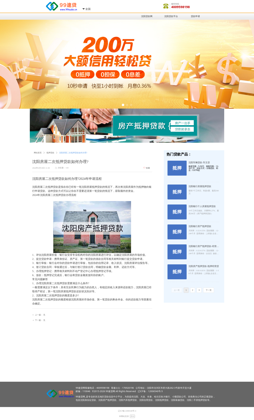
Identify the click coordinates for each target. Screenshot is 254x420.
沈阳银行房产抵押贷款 (200, 226)
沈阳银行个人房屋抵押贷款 (202, 206)
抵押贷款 (50, 153)
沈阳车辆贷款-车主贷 (199, 162)
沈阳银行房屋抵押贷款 (200, 186)
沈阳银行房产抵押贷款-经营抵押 (204, 246)
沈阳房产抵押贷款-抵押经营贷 (204, 266)
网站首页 (38, 153)
